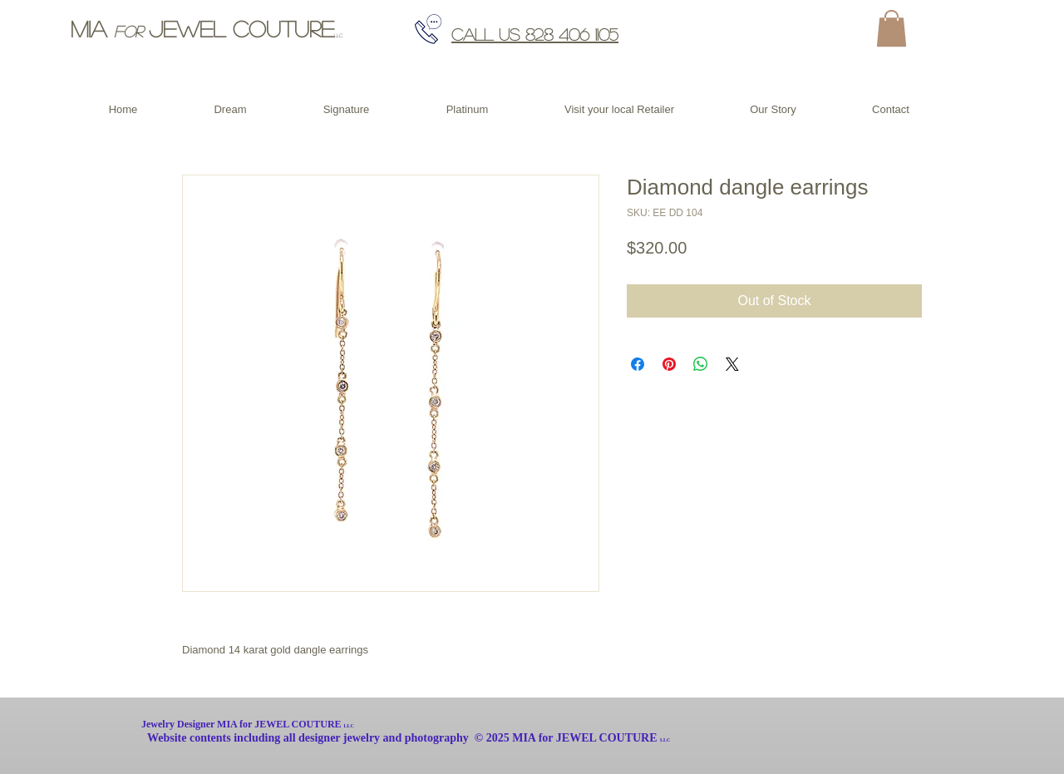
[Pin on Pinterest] (669, 364)
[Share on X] (732, 364)
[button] (891, 28)
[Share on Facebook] (638, 364)
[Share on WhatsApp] (701, 364)
